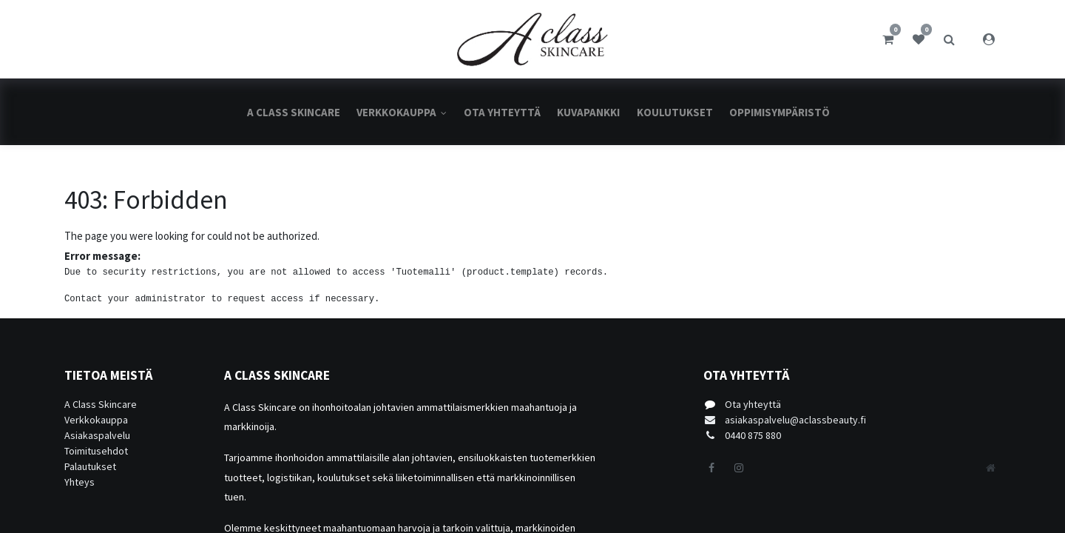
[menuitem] (293, 112)
